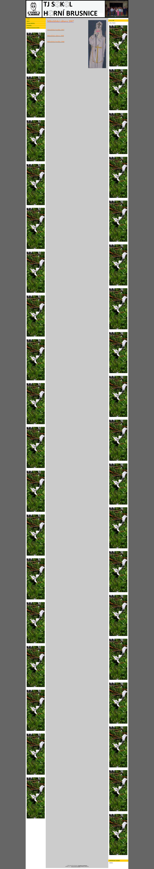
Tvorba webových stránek (75, 866)
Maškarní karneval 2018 (33, 27)
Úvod (28, 19)
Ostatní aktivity (31, 23)
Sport (28, 21)
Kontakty (29, 25)
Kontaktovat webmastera (82, 865)
